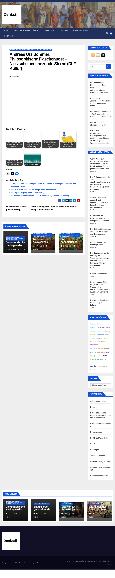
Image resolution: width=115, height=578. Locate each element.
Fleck (21, 249)
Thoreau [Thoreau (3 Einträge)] (106, 324)
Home (6, 30)
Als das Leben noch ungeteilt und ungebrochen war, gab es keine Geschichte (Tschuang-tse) (100, 202)
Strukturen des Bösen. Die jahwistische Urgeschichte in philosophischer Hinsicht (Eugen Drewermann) (100, 287)
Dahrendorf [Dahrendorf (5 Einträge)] (104, 341)
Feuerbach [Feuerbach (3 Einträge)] (100, 334)
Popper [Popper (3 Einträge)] (101, 345)
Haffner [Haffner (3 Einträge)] (101, 324)
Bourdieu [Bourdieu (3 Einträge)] (106, 348)
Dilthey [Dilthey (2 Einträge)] (92, 352)
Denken (93, 407)
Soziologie (94, 450)
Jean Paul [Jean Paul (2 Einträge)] (96, 352)
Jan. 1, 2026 (12, 513)
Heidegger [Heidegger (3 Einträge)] (100, 366)
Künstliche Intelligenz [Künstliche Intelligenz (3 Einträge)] (96, 331)
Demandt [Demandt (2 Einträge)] (108, 327)
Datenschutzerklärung (26, 30)
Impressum (49, 30)
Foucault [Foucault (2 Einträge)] (105, 366)
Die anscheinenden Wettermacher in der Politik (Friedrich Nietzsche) (40, 196)
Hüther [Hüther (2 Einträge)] (104, 345)
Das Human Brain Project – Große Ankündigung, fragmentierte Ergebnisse (100, 114)
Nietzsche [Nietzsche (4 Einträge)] (106, 331)
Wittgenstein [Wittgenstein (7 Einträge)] (95, 355)
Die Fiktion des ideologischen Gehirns (97, 509)
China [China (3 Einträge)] (104, 359)
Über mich (9, 36)
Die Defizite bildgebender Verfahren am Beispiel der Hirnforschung (100, 231)
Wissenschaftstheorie (99, 476)
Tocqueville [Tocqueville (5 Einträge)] (94, 324)
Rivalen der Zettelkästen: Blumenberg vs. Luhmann (100, 302)
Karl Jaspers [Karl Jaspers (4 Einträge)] (101, 327)
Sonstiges (94, 444)
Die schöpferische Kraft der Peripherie (69, 243)
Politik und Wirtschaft (99, 438)
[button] (107, 33)
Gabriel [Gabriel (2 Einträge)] (97, 370)
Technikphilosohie (97, 456)
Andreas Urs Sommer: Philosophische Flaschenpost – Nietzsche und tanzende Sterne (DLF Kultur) (42, 61)
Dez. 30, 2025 (41, 513)
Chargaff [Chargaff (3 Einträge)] (92, 338)
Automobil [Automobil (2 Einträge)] (101, 362)
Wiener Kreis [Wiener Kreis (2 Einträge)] (93, 327)
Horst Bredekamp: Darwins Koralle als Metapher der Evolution (99, 218)
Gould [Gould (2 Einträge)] (107, 352)
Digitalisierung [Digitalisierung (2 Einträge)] (93, 359)
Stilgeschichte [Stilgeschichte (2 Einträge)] (102, 352)
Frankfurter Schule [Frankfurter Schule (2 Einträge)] (94, 362)
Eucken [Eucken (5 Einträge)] (100, 348)
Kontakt (63, 30)
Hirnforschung (96, 432)
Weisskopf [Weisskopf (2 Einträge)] (108, 338)
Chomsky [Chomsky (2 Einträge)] (99, 359)
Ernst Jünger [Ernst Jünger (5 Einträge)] (95, 341)
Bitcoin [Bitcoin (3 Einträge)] (106, 362)
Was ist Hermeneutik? (99, 274)
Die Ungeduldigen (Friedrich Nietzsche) (27, 193)
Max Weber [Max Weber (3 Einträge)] (93, 334)
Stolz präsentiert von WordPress (12, 563)
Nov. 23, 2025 (69, 513)
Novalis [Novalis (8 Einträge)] (93, 348)
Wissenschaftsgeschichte (100, 461)
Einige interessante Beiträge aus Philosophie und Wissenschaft (31, 49)
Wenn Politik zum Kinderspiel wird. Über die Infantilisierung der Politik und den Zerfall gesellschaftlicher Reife (99, 164)
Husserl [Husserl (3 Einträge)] (92, 370)
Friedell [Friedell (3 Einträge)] (103, 338)
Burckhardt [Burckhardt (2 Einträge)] (98, 338)
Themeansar (41, 563)
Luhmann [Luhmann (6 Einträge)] (94, 345)
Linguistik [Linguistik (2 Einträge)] (106, 334)
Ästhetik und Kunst (98, 401)
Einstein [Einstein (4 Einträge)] (104, 356)
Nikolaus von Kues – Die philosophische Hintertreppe (33, 190)
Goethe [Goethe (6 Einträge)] (93, 366)
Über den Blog (80, 30)
